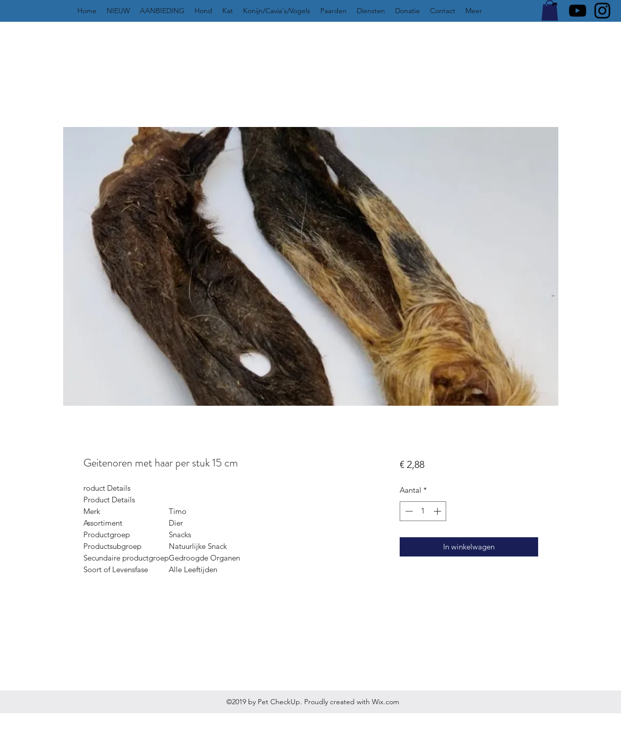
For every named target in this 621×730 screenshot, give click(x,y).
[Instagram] (602, 10)
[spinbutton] (423, 511)
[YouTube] (577, 10)
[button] (549, 10)
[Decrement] (408, 511)
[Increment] (438, 511)
